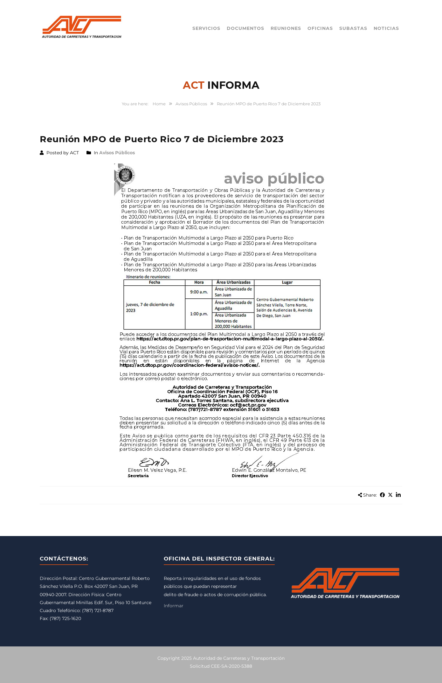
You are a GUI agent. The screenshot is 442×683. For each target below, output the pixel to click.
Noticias (386, 28)
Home (159, 103)
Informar (173, 606)
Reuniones (286, 28)
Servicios (206, 28)
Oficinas (320, 28)
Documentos (245, 28)
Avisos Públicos (191, 103)
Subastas (353, 28)
